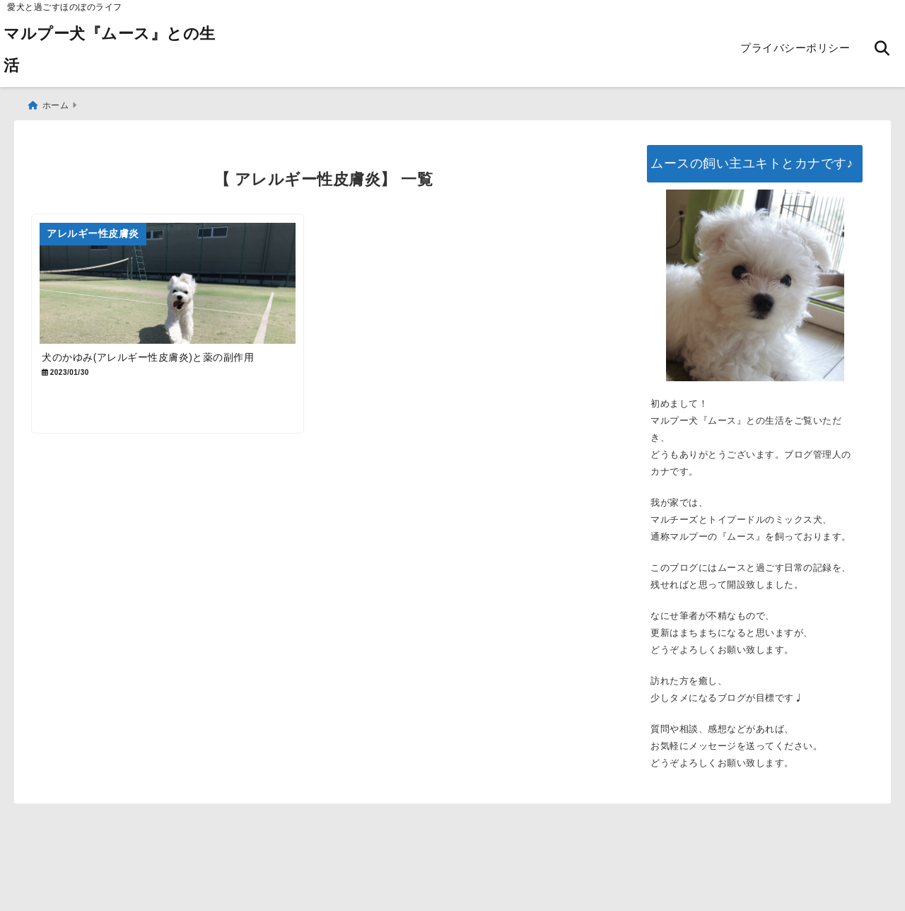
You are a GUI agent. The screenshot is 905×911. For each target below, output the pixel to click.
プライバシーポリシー (795, 48)
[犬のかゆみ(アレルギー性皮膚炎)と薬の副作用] (175, 284)
